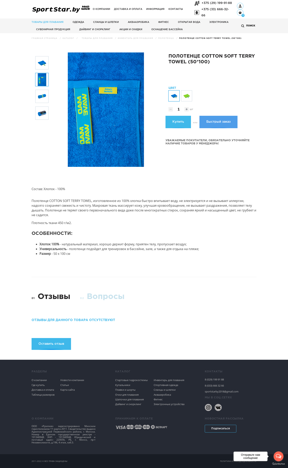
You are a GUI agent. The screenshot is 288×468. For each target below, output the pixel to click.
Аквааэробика (138, 22)
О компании (101, 9)
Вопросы (105, 296)
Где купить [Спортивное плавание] (38, 385)
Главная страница (45, 38)
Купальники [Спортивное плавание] (122, 385)
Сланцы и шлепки (106, 22)
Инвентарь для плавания (136, 38)
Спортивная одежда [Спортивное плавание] (166, 385)
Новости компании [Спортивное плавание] (72, 380)
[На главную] (61, 13)
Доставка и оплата (128, 9)
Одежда (78, 22)
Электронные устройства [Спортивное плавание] (169, 404)
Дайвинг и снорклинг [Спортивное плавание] (128, 404)
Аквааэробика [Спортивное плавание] (162, 394)
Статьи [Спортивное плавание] (64, 385)
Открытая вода (189, 22)
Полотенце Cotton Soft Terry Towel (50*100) (210, 38)
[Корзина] (240, 12)
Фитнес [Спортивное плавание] (158, 399)
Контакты (175, 9)
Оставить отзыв (51, 343)
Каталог (69, 38)
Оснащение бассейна (167, 29)
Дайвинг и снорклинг (94, 29)
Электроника (218, 22)
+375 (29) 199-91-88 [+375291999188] (217, 3)
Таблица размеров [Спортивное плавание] (43, 394)
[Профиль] (240, 6)
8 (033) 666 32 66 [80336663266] (214, 385)
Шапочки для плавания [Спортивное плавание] (129, 399)
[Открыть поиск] (248, 26)
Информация (155, 9)
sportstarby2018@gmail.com (221, 391)
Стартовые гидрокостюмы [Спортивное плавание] (131, 380)
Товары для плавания (48, 22)
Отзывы (54, 296)
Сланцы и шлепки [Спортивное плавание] (165, 389)
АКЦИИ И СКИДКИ (130, 29)
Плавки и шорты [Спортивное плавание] (125, 389)
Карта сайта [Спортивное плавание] (67, 389)
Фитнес (163, 22)
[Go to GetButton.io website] (278, 464)
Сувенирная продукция (53, 29)
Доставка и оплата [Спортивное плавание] (43, 389)
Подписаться (220, 428)
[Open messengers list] (278, 456)
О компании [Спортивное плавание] (39, 380)
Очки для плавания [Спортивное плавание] (127, 394)
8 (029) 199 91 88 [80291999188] (214, 379)
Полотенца (166, 38)
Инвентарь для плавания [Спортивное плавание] (169, 380)
